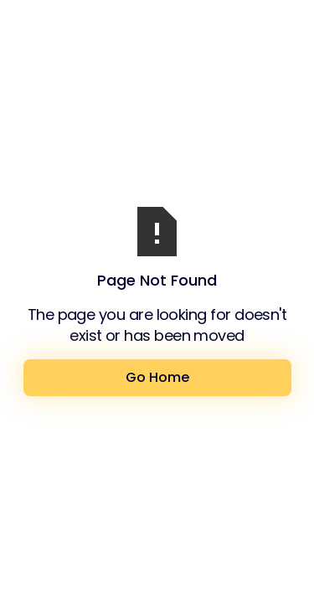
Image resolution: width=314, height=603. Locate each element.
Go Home (157, 377)
